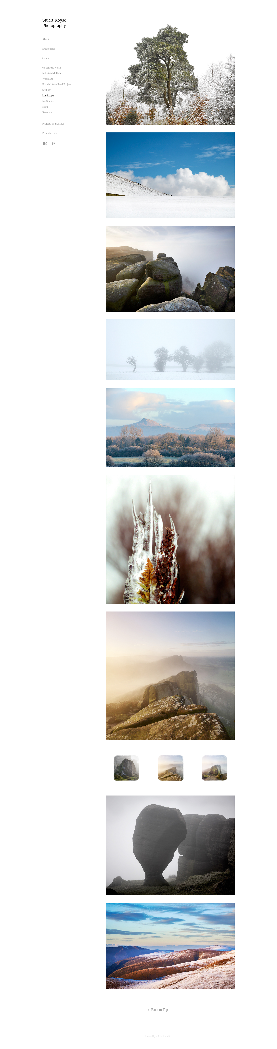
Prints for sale (49, 133)
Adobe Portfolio (163, 1036)
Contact (46, 58)
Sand (45, 106)
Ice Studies (48, 101)
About (45, 39)
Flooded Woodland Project (56, 84)
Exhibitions (48, 48)
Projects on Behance (53, 123)
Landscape (48, 95)
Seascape (47, 112)
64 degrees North (51, 67)
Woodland (47, 78)
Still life (46, 90)
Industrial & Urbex (52, 73)
